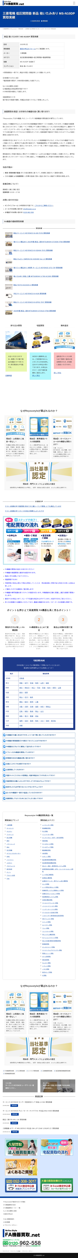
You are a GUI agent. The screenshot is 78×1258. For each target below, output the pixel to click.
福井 (31, 697)
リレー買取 (45, 928)
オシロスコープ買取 (48, 947)
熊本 (36, 721)
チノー (9, 872)
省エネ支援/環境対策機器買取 (51, 941)
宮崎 (47, 721)
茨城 (43, 688)
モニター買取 (46, 963)
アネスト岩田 (11, 875)
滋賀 (36, 706)
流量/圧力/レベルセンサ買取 (51, 893)
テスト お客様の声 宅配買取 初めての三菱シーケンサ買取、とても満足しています (33, 506)
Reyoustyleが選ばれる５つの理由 (14, 1202)
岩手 (26, 683)
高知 (36, 716)
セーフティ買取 (47, 925)
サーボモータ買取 (47, 844)
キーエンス (10, 828)
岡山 (36, 711)
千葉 (38, 688)
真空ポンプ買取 (47, 972)
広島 (21, 711)
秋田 (36, 683)
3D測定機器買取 (47, 900)
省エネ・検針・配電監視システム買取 (54, 866)
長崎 (31, 721)
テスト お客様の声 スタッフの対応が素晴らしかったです (24, 511)
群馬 (54, 688)
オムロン (9, 831)
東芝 (8, 841)
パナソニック (11, 844)
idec (8, 847)
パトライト (10, 860)
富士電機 (9, 837)
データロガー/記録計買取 (50, 912)
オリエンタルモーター (14, 853)
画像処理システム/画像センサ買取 (53, 890)
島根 (31, 711)
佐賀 (26, 721)
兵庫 (26, 706)
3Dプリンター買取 (48, 919)
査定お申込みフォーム (27, 49)
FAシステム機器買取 (48, 934)
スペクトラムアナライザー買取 (52, 950)
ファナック (10, 834)
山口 (42, 711)
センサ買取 (45, 884)
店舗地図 (8, 375)
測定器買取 (45, 960)
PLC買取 (45, 831)
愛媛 (31, 716)
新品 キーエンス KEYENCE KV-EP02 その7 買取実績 (32, 302)
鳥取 (26, 711)
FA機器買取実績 (9, 1071)
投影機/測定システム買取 (50, 897)
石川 (26, 697)
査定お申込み (8, 1214)
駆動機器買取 (46, 850)
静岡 (31, 702)
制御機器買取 (46, 828)
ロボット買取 (46, 856)
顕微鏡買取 (45, 944)
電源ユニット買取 (47, 953)
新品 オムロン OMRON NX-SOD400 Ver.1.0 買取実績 (33, 259)
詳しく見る (36, 375)
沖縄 (21, 725)
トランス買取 (46, 966)
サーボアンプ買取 (47, 847)
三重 (36, 702)
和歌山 (48, 706)
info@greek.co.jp (29, 209)
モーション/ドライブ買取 (50, 937)
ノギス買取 (45, 969)
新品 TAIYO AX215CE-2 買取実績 (26, 285)
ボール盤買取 (46, 956)
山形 (42, 683)
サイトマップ (6, 1251)
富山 (21, 697)
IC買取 (44, 975)
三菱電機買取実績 (47, 1071)
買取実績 (45, 21)
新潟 (21, 692)
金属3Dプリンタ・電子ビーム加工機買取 (55, 881)
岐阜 (26, 702)
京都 (31, 706)
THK (8, 878)
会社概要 (7, 1222)
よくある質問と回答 (10, 1211)
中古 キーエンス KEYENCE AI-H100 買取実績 (30, 293)
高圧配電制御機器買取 (49, 863)
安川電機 (9, 850)
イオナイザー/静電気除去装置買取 (53, 915)
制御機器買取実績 (10, 1073)
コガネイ (9, 863)
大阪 (21, 706)
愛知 (21, 702)
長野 (26, 692)
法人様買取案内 (9, 1219)
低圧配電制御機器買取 (49, 860)
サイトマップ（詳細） (16, 1251)
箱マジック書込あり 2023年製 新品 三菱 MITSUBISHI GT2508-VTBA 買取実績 (42, 242)
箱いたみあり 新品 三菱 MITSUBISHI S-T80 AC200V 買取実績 (36, 276)
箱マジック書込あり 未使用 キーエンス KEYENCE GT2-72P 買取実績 (38, 268)
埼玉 (33, 688)
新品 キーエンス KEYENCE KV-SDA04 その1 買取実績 (33, 250)
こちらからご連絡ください (44, 205)
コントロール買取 (47, 931)
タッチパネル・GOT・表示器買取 (53, 837)
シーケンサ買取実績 (33, 1071)
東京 (21, 688)
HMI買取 (45, 853)
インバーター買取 (47, 834)
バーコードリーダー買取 (50, 906)
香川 (26, 716)
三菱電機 (9, 825)
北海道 (21, 678)
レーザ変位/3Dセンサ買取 (50, 887)
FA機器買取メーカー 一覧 (12, 1208)
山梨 (59, 688)
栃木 (49, 688)
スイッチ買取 (46, 922)
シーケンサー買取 (47, 825)
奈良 (42, 706)
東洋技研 (9, 869)
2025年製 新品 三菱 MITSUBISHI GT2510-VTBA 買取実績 (35, 311)
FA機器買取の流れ (10, 1205)
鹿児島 (53, 721)
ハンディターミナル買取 (50, 909)
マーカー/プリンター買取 (50, 903)
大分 (42, 721)
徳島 (21, 716)
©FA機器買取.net (39, 1255)
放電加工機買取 (47, 878)
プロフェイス (11, 866)
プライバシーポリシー (10, 1225)
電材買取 (45, 841)
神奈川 (27, 688)
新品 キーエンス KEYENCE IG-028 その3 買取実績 (32, 233)
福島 (47, 683)
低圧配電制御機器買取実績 (62, 1071)
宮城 (31, 683)
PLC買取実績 (21, 1071)
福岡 (21, 721)
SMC (8, 856)
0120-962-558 (28, 212)
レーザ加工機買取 (47, 874)
